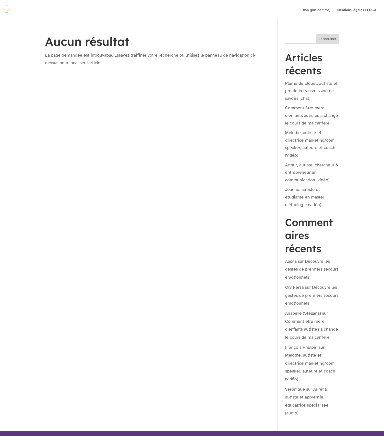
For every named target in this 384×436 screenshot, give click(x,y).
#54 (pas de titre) (316, 10)
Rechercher (327, 39)
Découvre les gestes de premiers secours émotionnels (311, 269)
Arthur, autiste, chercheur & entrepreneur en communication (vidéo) (312, 172)
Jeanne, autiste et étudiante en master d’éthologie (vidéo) (304, 197)
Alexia (291, 261)
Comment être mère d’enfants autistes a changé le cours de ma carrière (311, 115)
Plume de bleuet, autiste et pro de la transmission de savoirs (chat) (311, 91)
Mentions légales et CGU (356, 10)
